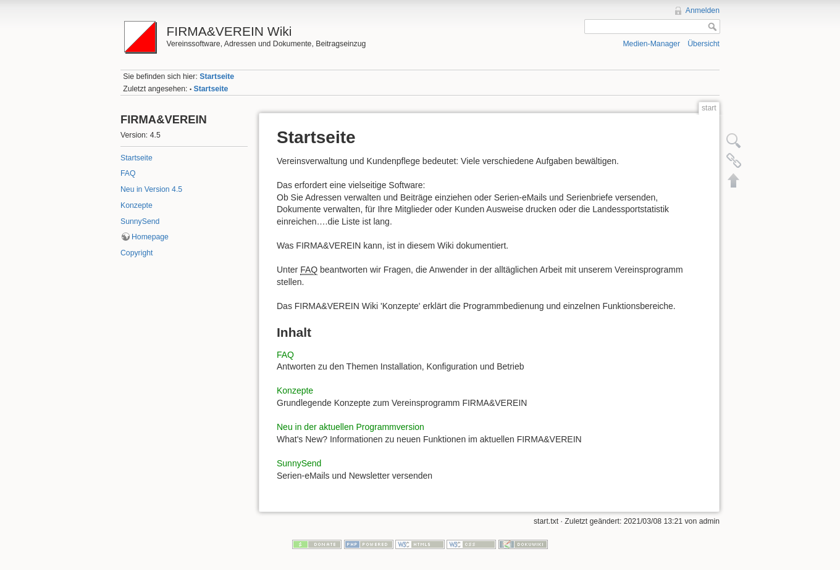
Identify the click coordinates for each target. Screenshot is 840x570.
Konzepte (136, 205)
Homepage (150, 237)
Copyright (136, 253)
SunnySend (139, 221)
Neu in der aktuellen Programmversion (350, 427)
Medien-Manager (651, 43)
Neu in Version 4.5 (151, 189)
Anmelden (703, 10)
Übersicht (703, 43)
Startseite (217, 76)
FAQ (128, 173)
